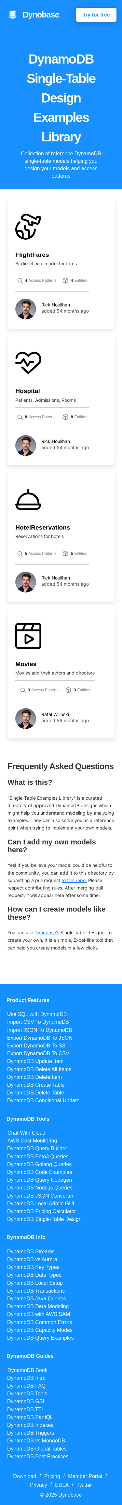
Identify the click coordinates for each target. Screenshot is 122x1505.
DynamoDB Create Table (36, 1085)
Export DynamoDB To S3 (36, 1045)
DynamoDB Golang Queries (39, 1164)
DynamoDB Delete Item (34, 1077)
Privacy (38, 1485)
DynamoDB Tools (27, 1393)
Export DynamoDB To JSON (40, 1038)
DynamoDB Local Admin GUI (40, 1203)
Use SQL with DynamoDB (37, 1014)
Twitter (84, 1485)
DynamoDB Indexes (30, 1425)
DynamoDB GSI (25, 1401)
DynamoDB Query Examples (40, 1338)
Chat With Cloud (26, 1133)
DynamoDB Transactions (36, 1291)
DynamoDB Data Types (34, 1275)
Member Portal (85, 1476)
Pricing (52, 1476)
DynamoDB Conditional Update (43, 1100)
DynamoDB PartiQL (30, 1417)
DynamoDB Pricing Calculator (41, 1211)
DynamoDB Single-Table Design (44, 1219)
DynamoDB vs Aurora (32, 1259)
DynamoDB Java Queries (36, 1298)
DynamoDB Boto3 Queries (38, 1156)
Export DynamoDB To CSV (38, 1053)
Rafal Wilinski (55, 714)
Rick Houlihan (55, 304)
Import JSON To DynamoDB (39, 1030)
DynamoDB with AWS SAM (38, 1314)
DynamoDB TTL (25, 1409)
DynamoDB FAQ (26, 1386)
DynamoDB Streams (31, 1251)
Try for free (96, 15)
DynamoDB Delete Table (35, 1092)
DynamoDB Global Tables (37, 1448)
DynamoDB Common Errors (39, 1322)
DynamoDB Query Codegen (39, 1180)
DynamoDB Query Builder (37, 1148)
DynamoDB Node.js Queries (40, 1187)
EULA (62, 1485)
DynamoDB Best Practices (38, 1456)
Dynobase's (46, 932)
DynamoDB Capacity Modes (40, 1330)
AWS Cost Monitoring (32, 1140)
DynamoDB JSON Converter (40, 1196)
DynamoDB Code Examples (39, 1172)
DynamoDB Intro (26, 1378)
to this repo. (74, 880)
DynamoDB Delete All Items (39, 1069)
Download (24, 1476)
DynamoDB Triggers (30, 1433)
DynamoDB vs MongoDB (36, 1440)
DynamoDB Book (27, 1370)
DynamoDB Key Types (33, 1267)
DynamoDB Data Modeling (38, 1306)
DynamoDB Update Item (35, 1061)
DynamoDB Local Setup (35, 1283)
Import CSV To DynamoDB (38, 1022)
